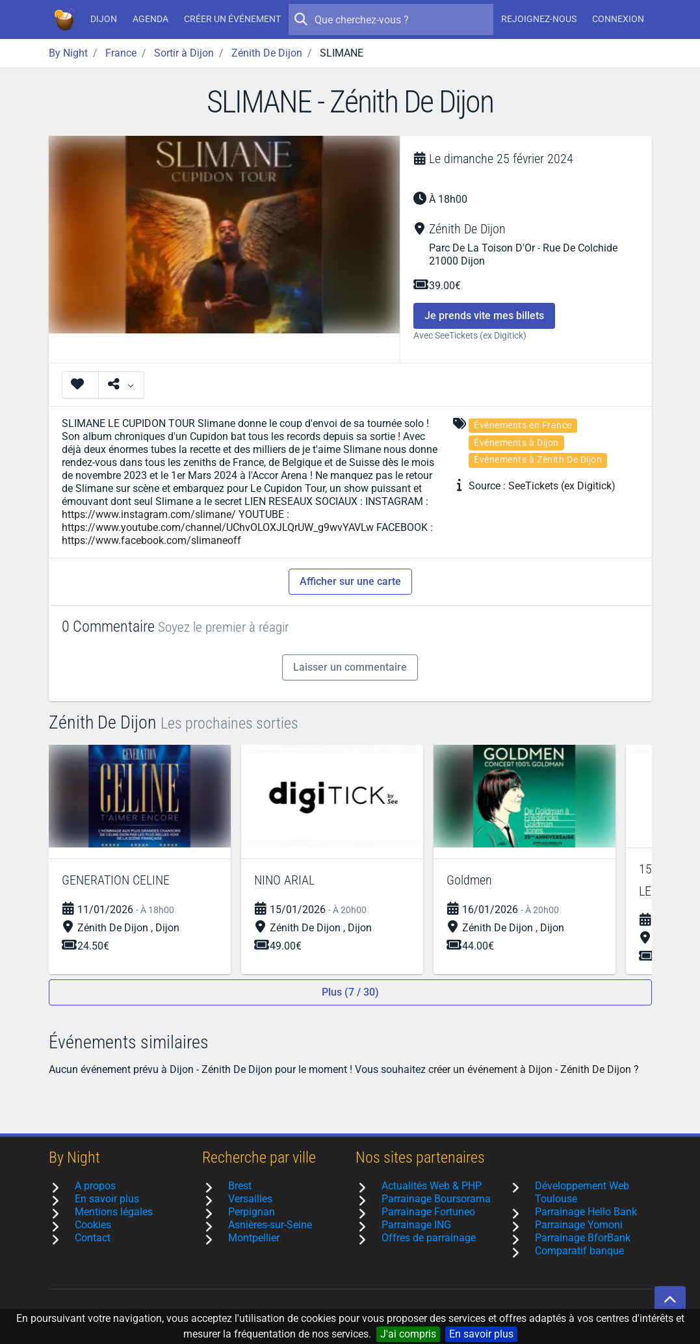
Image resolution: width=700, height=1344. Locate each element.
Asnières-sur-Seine (270, 1225)
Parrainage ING (416, 1225)
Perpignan (251, 1212)
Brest (240, 1186)
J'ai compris (408, 1334)
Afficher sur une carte (350, 581)
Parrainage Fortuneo (428, 1212)
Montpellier (253, 1238)
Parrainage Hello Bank (586, 1212)
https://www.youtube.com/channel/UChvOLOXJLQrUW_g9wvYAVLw (218, 527)
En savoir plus (481, 1334)
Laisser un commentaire (350, 667)
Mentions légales (114, 1212)
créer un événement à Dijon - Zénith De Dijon (529, 1069)
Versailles (250, 1199)
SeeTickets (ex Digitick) (562, 486)
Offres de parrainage (429, 1238)
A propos (95, 1186)
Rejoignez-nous (539, 19)
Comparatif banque (579, 1251)
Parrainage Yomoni (579, 1225)
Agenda (150, 19)
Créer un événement (232, 19)
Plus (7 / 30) (350, 992)
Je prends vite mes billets (484, 315)
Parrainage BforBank (582, 1238)
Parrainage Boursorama (436, 1199)
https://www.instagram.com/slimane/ (149, 514)
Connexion (618, 19)
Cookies (93, 1225)
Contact (92, 1238)
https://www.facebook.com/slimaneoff (151, 540)
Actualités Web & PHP (432, 1186)
